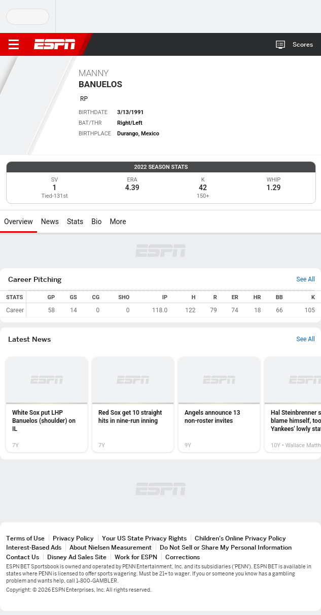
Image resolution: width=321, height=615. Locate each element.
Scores (303, 44)
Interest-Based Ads (33, 547)
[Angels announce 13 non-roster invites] (219, 404)
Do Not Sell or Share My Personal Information (226, 547)
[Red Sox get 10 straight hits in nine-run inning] (132, 404)
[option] (46, 404)
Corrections (182, 557)
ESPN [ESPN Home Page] (55, 44)
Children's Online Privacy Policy (240, 538)
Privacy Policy (73, 538)
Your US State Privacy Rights (144, 538)
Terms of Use (25, 538)
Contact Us (22, 557)
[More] (133, 221)
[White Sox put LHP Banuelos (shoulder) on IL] (46, 404)
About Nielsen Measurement (110, 547)
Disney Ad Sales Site (76, 557)
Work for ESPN (136, 557)
